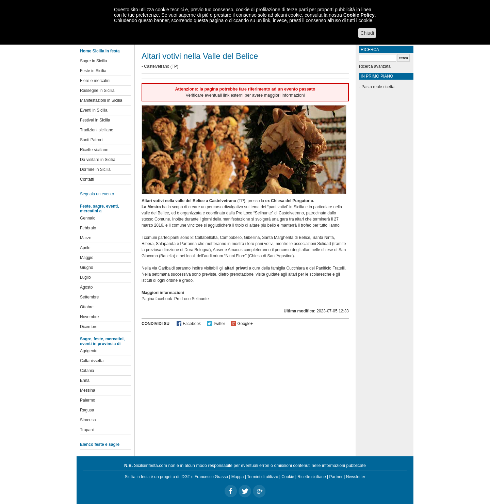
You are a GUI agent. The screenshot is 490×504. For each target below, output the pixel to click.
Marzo (85, 237)
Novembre (89, 316)
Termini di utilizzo (262, 476)
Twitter (219, 323)
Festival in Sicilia (95, 120)
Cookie (287, 476)
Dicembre (88, 326)
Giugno (86, 267)
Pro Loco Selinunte (191, 298)
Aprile (85, 247)
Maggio (86, 257)
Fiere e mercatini (95, 80)
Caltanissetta (91, 360)
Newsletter (355, 476)
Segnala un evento (97, 194)
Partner (336, 476)
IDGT (185, 476)
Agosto (86, 287)
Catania (87, 370)
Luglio (85, 277)
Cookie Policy (359, 15)
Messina (87, 390)
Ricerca (370, 49)
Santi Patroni (91, 139)
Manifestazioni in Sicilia (101, 100)
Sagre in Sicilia (93, 61)
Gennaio (87, 218)
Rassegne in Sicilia (97, 90)
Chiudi (367, 33)
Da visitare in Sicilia (97, 159)
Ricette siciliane (94, 149)
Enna (84, 380)
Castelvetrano (156, 66)
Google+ (245, 323)
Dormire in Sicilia (95, 169)
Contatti (87, 179)
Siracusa (88, 420)
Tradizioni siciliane (96, 130)
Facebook (192, 323)
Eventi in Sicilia (94, 110)
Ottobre (87, 307)
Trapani (87, 429)
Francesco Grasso (211, 476)
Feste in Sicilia (93, 70)
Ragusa (87, 410)
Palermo (87, 400)
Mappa (237, 476)
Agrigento (88, 350)
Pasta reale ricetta (377, 86)
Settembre (89, 297)
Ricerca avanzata (375, 66)
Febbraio (88, 228)
